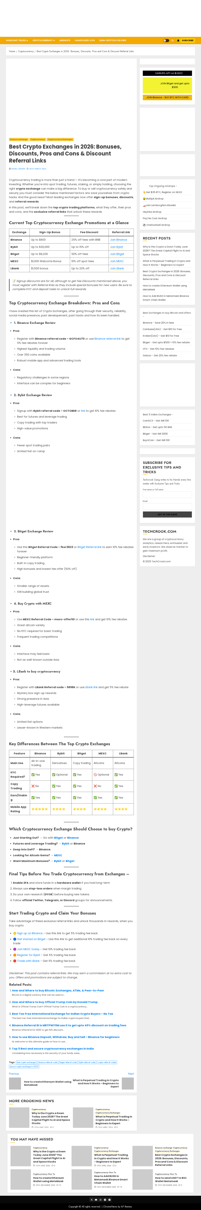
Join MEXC (117, 261)
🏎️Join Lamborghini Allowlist (159, 205)
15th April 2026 (105, 1127)
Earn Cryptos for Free (112, 40)
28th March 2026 (37, 169)
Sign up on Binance (30, 933)
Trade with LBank (28, 961)
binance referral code (47, 1062)
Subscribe (185, 40)
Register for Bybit (28, 955)
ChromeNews (110, 1206)
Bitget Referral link (90, 547)
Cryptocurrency (43, 40)
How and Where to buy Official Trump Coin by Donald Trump (55, 1002)
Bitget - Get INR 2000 (155, 433)
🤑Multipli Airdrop (153, 198)
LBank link (91, 687)
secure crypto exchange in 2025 (24, 1066)
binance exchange (18, 139)
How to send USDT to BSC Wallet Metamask (171, 1179)
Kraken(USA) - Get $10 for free (161, 336)
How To (51, 1174)
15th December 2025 (45, 1185)
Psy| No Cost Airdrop (155, 218)
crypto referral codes (107, 1062)
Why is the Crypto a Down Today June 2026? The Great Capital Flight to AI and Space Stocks (51, 1118)
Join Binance (118, 240)
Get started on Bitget (31, 939)
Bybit (65, 843)
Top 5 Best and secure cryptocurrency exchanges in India (53, 1048)
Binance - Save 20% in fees (158, 322)
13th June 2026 (41, 1127)
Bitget (58, 838)
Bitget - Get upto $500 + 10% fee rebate (166, 342)
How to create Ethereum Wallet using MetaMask (48, 1179)
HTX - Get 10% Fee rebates (158, 349)
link (83, 411)
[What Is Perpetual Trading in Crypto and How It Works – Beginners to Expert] (83, 1117)
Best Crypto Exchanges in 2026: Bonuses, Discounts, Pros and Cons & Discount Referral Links (166, 275)
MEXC (58, 855)
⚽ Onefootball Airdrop (156, 225)
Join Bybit (116, 247)
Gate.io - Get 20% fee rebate (160, 355)
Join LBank (117, 268)
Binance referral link (107, 339)
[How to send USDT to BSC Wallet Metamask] (142, 1179)
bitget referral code (68, 1062)
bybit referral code (87, 1062)
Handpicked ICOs (85, 40)
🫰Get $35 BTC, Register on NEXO (162, 192)
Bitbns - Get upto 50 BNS (157, 427)
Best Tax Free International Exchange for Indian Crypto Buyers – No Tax (62, 1014)
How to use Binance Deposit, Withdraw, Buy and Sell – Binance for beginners (66, 1037)
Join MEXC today (28, 949)
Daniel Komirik (18, 169)
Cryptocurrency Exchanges (60, 139)
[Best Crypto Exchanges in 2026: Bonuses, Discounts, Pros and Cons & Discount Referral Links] (142, 1156)
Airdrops (64, 40)
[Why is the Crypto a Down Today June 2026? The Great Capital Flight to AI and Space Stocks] (19, 1117)
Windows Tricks (16, 40)
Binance (73, 838)
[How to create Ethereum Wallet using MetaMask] (20, 1179)
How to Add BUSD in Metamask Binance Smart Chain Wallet (111, 1179)
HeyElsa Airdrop (152, 212)
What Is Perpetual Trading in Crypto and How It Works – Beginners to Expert (114, 1120)
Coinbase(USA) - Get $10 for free (162, 329)
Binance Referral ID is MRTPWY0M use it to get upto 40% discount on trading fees (69, 1025)
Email (145, 501)
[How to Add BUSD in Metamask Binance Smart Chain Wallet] (82, 1179)
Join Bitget (117, 254)
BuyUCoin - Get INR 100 (156, 440)
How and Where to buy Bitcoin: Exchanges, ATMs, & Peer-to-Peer (58, 990)
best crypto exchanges (26, 1062)
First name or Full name (153, 489)
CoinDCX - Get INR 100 (156, 420)
